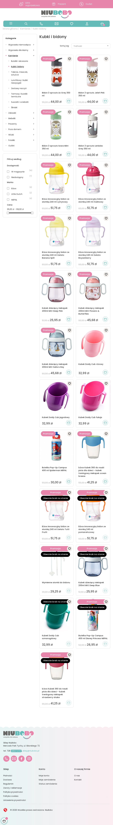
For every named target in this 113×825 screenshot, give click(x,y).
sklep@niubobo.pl (31, 750)
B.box (13, 188)
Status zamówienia (48, 783)
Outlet (11, 145)
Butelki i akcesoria (19, 61)
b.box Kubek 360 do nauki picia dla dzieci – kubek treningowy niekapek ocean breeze (92, 471)
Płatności (7, 775)
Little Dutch (16, 194)
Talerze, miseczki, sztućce (19, 73)
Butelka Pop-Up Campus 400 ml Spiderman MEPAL (54, 469)
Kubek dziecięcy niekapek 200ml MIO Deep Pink (54, 309)
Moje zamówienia (47, 779)
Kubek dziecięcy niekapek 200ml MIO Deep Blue (91, 584)
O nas (77, 775)
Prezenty (12, 123)
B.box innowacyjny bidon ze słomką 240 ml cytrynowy (55, 200)
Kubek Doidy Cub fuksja (90, 417)
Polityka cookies (10, 796)
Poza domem (14, 129)
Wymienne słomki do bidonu (56, 582)
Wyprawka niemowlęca (19, 44)
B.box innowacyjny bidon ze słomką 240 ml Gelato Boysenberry (92, 255)
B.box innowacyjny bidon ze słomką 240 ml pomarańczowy (92, 529)
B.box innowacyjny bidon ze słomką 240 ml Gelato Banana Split (55, 255)
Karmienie (13, 55)
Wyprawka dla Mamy (18, 50)
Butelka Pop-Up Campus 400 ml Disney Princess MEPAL (93, 637)
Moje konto (44, 775)
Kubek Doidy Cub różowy (90, 364)
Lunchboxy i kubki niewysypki (19, 81)
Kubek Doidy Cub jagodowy (56, 417)
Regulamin (8, 783)
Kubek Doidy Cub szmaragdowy (50, 637)
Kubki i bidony (17, 66)
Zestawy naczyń (19, 88)
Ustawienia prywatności (14, 800)
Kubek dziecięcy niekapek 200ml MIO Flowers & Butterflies (91, 311)
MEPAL (14, 199)
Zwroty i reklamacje (12, 788)
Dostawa (7, 779)
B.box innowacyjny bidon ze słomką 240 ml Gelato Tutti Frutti (55, 529)
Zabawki (12, 113)
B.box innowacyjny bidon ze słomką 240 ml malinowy (92, 200)
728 (14, 750)
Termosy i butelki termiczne (19, 95)
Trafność (91, 46)
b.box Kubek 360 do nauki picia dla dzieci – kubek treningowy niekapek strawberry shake (55, 693)
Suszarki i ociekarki (20, 102)
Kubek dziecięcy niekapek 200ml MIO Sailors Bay (54, 365)
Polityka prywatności (13, 792)
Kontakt (78, 779)
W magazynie (18, 171)
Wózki (11, 134)
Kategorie (11, 38)
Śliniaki (14, 107)
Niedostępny (17, 177)
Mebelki (11, 118)
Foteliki (11, 140)
